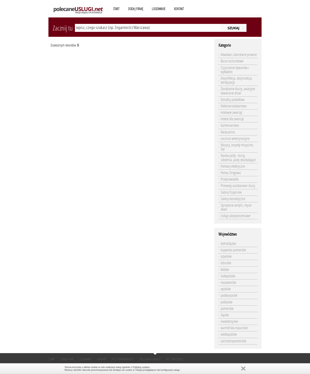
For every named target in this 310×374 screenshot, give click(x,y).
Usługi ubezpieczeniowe (235, 215)
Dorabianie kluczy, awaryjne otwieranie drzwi (238, 91)
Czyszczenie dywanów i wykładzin (235, 69)
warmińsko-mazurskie (234, 328)
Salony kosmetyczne (233, 198)
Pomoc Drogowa (231, 172)
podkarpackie (229, 295)
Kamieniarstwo (230, 125)
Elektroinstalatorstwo (233, 106)
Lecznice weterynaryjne (235, 138)
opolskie (226, 289)
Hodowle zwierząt (231, 112)
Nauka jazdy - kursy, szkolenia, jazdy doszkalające (238, 157)
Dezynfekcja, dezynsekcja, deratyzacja (237, 80)
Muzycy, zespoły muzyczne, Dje (237, 147)
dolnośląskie (228, 243)
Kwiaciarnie (228, 132)
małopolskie (228, 276)
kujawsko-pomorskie (233, 250)
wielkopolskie (229, 334)
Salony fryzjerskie (231, 192)
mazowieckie (228, 282)
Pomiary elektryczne (233, 166)
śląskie (225, 315)
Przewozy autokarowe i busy (238, 185)
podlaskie (226, 302)
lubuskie (226, 263)
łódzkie (225, 269)
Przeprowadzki (230, 179)
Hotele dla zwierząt (232, 119)
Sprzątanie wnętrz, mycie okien (236, 207)
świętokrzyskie (229, 321)
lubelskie (226, 256)
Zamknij (243, 368)
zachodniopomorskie (233, 341)
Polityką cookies (141, 367)
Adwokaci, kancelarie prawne (239, 54)
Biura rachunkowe (232, 61)
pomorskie (227, 308)
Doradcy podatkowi (233, 99)
